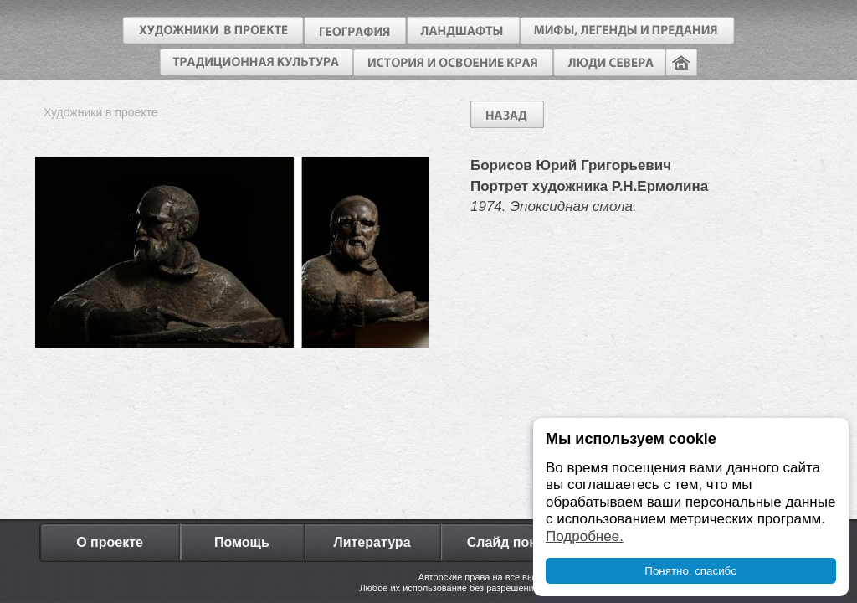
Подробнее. (585, 536)
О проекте (109, 542)
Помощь (241, 542)
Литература (371, 542)
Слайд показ (509, 542)
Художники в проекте (101, 112)
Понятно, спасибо (690, 570)
